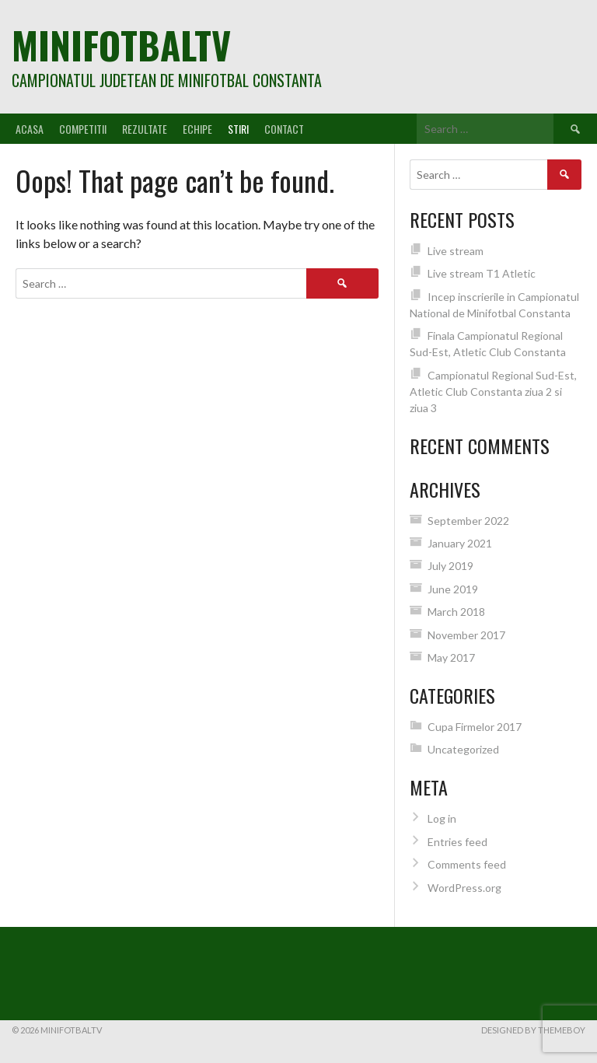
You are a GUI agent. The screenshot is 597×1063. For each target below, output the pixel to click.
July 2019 (450, 565)
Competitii (82, 129)
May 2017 (451, 657)
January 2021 (460, 543)
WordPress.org (464, 887)
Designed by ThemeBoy (533, 1030)
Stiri (238, 129)
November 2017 (466, 635)
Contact (284, 129)
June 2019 (453, 589)
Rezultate (144, 129)
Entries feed (457, 841)
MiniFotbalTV (121, 44)
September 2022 (468, 520)
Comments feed (467, 864)
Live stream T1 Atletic (482, 273)
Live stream (456, 250)
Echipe (197, 129)
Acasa (30, 129)
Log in (442, 818)
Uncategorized (463, 749)
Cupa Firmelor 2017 (475, 726)
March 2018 (456, 611)
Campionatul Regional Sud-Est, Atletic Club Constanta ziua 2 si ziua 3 (493, 391)
